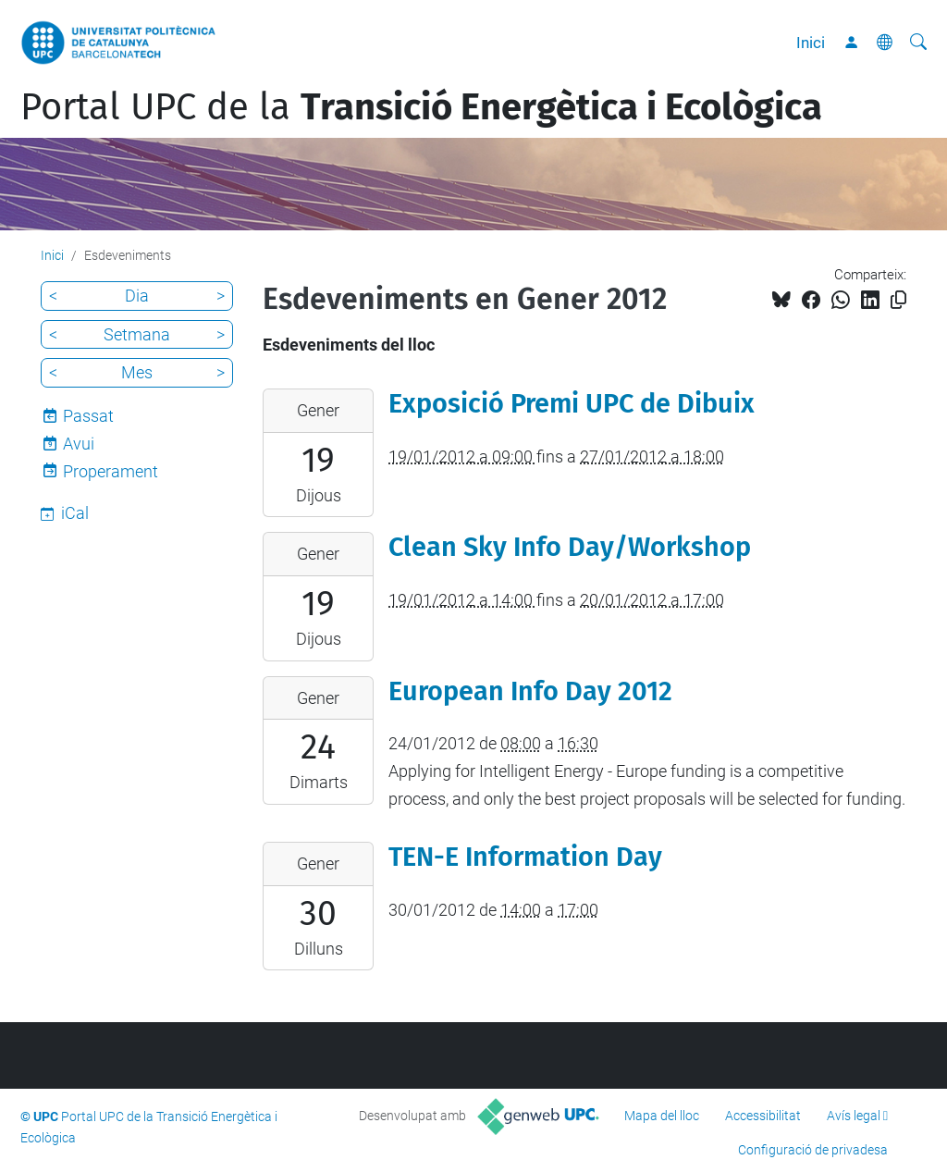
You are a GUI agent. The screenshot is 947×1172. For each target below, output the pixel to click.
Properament (110, 471)
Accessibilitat (763, 1115)
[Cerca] (918, 42)
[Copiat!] (898, 300)
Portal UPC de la (421, 107)
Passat (88, 416)
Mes (137, 372)
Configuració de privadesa (813, 1149)
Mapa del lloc (661, 1115)
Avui (78, 443)
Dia (137, 295)
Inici (810, 42)
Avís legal (853, 1115)
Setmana (137, 334)
